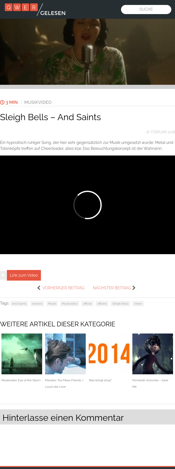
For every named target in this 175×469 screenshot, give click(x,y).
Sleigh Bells (120, 303)
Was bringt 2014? (109, 358)
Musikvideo (38, 102)
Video (138, 303)
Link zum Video (24, 275)
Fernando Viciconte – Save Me (152, 361)
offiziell (102, 303)
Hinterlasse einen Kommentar (63, 417)
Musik (52, 303)
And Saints (19, 303)
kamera (37, 303)
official (87, 303)
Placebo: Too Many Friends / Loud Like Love (65, 361)
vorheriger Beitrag (63, 288)
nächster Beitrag (112, 288)
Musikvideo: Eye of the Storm (21, 358)
